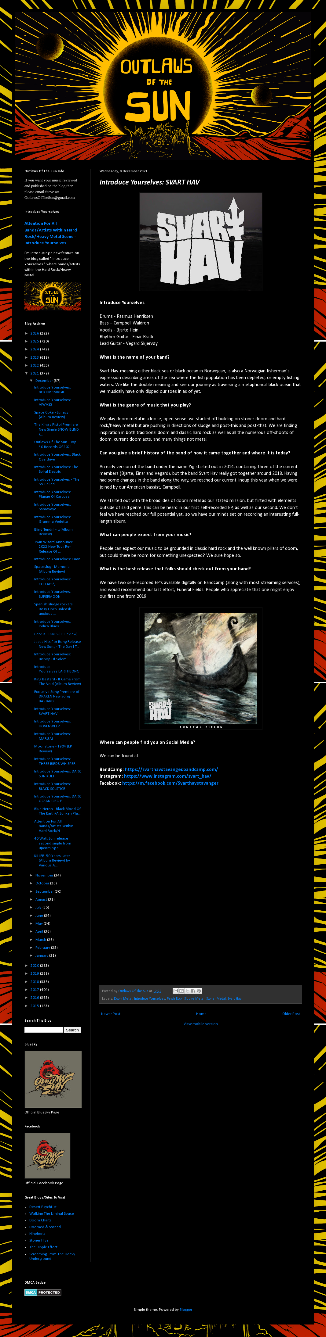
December (44, 381)
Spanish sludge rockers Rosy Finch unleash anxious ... (53, 609)
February (43, 948)
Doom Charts (40, 1220)
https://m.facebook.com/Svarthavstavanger (170, 783)
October (42, 883)
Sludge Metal (194, 999)
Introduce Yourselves (149, 999)
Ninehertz (37, 1234)
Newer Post (110, 1014)
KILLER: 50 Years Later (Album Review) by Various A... (52, 860)
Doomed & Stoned (45, 1227)
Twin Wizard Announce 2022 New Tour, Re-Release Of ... (53, 547)
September (45, 892)
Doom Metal (123, 999)
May (39, 924)
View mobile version (201, 1024)
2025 (35, 341)
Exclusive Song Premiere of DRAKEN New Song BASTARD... (56, 696)
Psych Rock (174, 999)
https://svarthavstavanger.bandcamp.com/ (171, 769)
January (42, 956)
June (39, 916)
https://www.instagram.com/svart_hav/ (167, 776)
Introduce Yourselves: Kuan (57, 559)
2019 (35, 974)
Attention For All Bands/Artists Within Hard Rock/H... (53, 826)
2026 (35, 333)
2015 (35, 1006)
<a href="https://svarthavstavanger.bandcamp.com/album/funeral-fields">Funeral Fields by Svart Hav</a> (153, 881)
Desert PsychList (43, 1207)
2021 (35, 373)
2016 (35, 998)
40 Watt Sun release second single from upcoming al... (52, 843)
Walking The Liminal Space (51, 1214)
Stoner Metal (216, 999)
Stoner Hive (39, 1240)
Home (201, 1014)
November (44, 875)
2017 (35, 990)
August (41, 899)
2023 (35, 358)
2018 (35, 982)
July (38, 907)
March (41, 940)
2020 (35, 966)
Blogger (186, 1310)
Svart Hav (234, 999)
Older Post (291, 1014)
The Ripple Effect (43, 1247)
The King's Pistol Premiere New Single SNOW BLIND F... (56, 429)
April (39, 932)
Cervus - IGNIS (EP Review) (56, 634)
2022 (35, 365)
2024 (35, 349)
